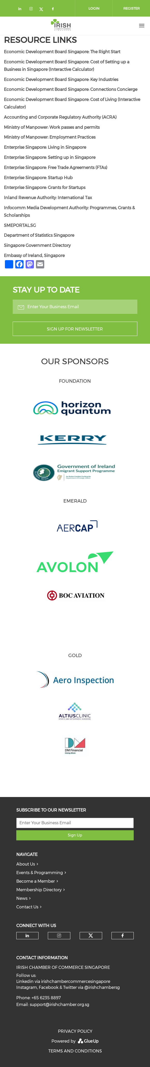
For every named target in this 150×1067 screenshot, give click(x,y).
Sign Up (75, 835)
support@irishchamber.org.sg (59, 1004)
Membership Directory (39, 889)
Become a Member (35, 881)
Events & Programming (39, 872)
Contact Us (27, 906)
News (21, 898)
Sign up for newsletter (75, 329)
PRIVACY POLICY (75, 1031)
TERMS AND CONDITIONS (75, 1051)
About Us (25, 864)
